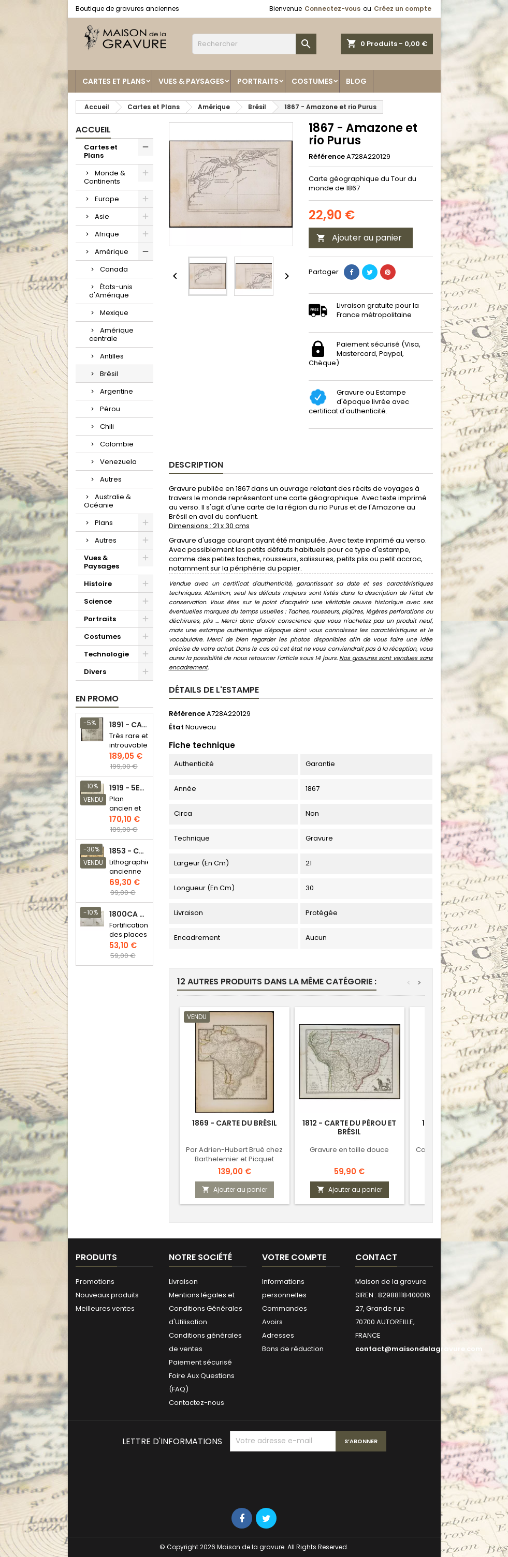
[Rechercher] (254, 44)
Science (98, 601)
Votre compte (294, 1257)
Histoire (98, 584)
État (176, 727)
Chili (107, 426)
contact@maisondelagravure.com (419, 1349)
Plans (104, 523)
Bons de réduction (293, 1349)
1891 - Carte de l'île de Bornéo (129, 725)
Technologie (106, 654)
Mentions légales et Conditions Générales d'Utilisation (205, 1308)
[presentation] (308, 1477)
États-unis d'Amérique (111, 291)
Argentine (116, 391)
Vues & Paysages (191, 81)
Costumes (312, 81)
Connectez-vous (332, 8)
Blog (356, 81)
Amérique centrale (111, 334)
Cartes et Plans (114, 81)
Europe (107, 199)
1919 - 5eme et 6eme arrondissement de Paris (129, 788)
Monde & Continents (104, 177)
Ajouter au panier (359, 238)
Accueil (93, 130)
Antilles (112, 356)
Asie (102, 216)
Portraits (258, 81)
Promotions (95, 1281)
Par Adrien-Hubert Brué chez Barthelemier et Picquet (234, 1154)
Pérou (110, 409)
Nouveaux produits (107, 1295)
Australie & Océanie (107, 501)
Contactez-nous (196, 1403)
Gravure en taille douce (349, 1150)
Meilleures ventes (105, 1308)
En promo (97, 699)
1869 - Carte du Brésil (234, 1123)
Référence (327, 156)
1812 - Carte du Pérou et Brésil (349, 1127)
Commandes (284, 1308)
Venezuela (118, 462)
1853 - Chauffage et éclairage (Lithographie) (129, 851)
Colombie (117, 444)
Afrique (107, 234)
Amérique (111, 252)
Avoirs (272, 1322)
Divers (95, 672)
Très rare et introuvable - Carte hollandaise (129, 750)
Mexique (114, 313)
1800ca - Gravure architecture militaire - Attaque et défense (129, 914)
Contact (376, 1257)
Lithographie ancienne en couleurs (130, 876)
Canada (114, 269)
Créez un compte (402, 8)
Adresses (278, 1335)
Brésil (109, 374)
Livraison (183, 1281)
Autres (111, 479)
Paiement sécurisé (200, 1362)
